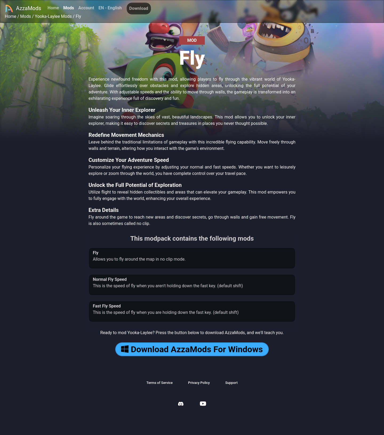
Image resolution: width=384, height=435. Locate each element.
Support (231, 383)
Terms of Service (159, 383)
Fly (78, 16)
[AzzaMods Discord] (181, 404)
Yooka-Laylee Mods (53, 16)
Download (138, 8)
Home (53, 7)
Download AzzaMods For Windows (192, 349)
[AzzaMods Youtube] (203, 404)
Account (86, 7)
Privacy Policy (199, 383)
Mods (68, 7)
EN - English (110, 7)
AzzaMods (23, 8)
